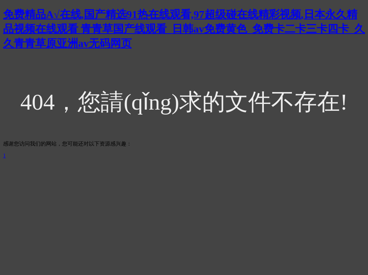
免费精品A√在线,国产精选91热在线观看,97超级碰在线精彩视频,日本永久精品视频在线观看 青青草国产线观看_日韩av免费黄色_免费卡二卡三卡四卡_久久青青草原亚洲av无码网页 (184, 28)
